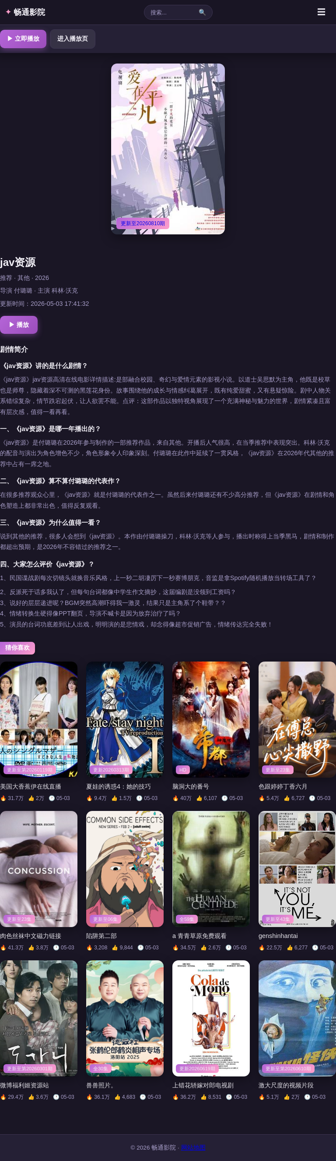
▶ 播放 (19, 324)
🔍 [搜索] (202, 12)
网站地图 (193, 1147)
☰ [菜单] (321, 12)
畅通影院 (25, 12)
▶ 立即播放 (23, 38)
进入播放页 (72, 38)
